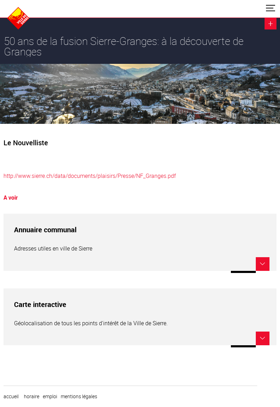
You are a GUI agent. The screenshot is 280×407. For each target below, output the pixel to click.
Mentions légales (79, 396)
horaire (31, 396)
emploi (50, 396)
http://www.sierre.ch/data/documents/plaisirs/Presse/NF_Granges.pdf (90, 176)
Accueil (11, 396)
